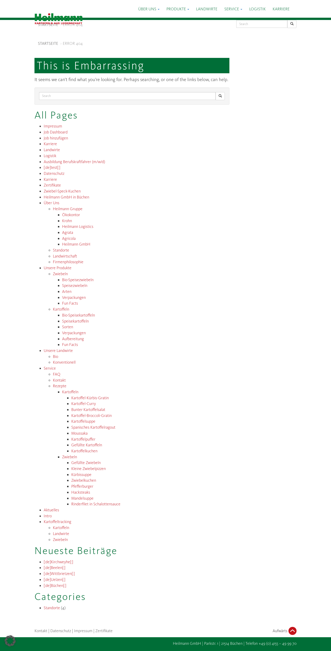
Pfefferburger (82, 486)
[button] (10, 641)
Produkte (177, 8)
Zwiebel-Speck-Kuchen (62, 191)
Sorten (67, 326)
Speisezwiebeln (74, 285)
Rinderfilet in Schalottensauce (95, 504)
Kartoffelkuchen (84, 450)
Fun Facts (70, 303)
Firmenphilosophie (68, 261)
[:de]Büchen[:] (55, 585)
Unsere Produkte (57, 267)
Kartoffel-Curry (83, 403)
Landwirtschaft (65, 256)
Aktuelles (51, 509)
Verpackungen (74, 297)
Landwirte (206, 8)
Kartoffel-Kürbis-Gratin (90, 397)
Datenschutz (54, 173)
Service (233, 8)
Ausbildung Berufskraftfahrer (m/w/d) (74, 161)
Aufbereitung (73, 338)
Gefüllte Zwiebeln (86, 462)
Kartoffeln (61, 309)
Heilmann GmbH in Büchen (66, 197)
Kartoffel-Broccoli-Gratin (91, 415)
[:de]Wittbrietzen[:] (59, 573)
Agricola (69, 238)
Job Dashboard (56, 132)
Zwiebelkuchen (83, 480)
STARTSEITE (48, 24)
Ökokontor (71, 214)
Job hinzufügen (56, 138)
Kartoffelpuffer (83, 439)
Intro (48, 515)
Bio (55, 356)
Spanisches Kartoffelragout (93, 427)
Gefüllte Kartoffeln (86, 444)
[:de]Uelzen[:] (54, 579)
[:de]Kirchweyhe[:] (58, 561)
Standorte (61, 250)
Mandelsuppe (82, 498)
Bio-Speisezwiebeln (78, 279)
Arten (66, 291)
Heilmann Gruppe (68, 208)
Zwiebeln (60, 273)
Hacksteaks (80, 492)
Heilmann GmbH (76, 244)
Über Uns (149, 8)
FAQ (56, 374)
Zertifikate (52, 185)
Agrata (67, 232)
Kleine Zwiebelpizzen (88, 468)
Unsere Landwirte (58, 350)
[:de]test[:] (52, 167)
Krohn (67, 220)
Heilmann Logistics (77, 226)
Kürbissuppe (81, 474)
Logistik (257, 8)
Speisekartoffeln (75, 321)
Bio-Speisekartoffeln (78, 315)
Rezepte (59, 385)
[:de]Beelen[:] (54, 567)
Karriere (281, 8)
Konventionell (64, 362)
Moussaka (79, 433)
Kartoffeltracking (57, 521)
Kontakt (59, 380)
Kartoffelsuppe (83, 421)
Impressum (53, 126)
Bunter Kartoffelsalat (88, 409)
